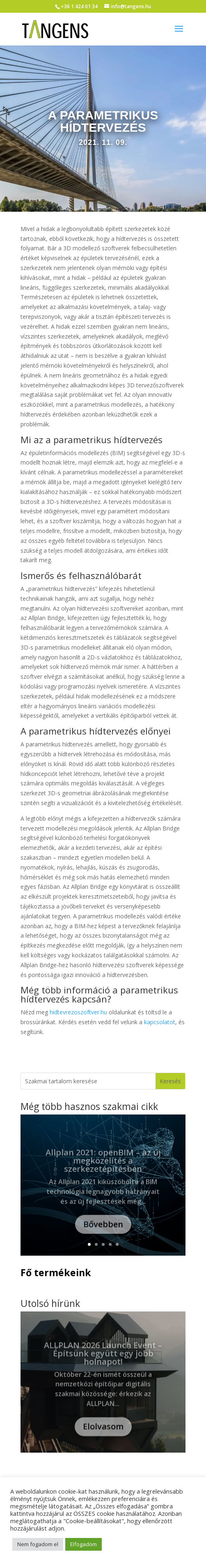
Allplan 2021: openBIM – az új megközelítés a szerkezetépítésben (103, 1167)
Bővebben (103, 1230)
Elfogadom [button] (83, 1544)
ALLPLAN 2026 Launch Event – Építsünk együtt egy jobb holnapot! (103, 1360)
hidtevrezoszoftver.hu (78, 1012)
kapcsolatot (159, 1022)
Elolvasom (103, 1433)
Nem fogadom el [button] (37, 1544)
